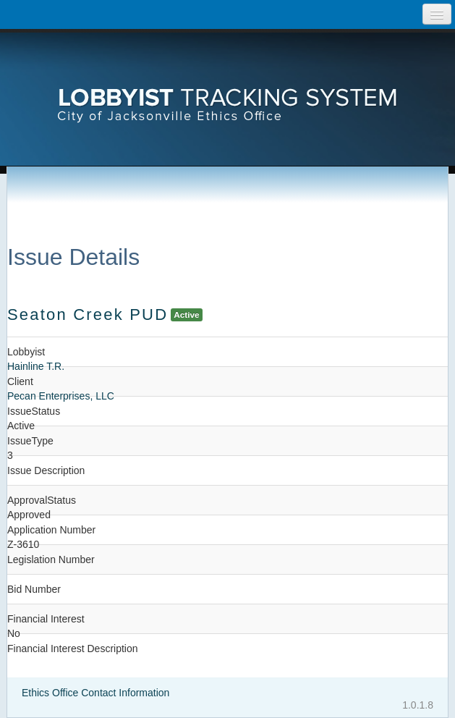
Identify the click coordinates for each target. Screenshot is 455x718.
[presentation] (227, 83)
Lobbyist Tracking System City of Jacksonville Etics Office (227, 83)
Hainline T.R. (35, 366)
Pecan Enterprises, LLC (60, 396)
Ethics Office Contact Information (95, 692)
